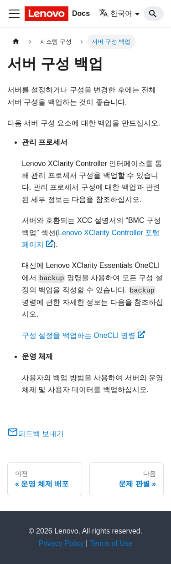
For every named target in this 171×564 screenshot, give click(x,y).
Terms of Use (111, 543)
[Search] (154, 13)
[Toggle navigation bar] (14, 13)
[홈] (16, 42)
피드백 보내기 (35, 434)
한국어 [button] (115, 13)
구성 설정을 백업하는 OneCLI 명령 (83, 335)
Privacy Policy (61, 543)
